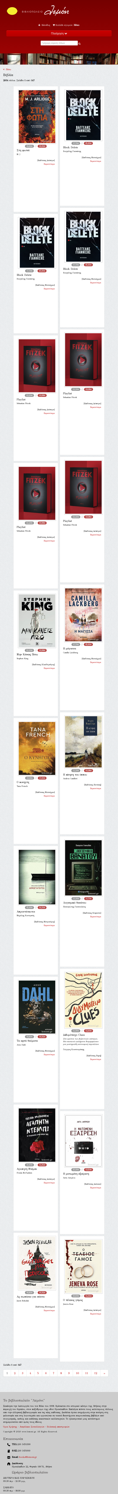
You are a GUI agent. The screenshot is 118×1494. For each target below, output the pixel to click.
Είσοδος (45, 25)
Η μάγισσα (69, 648)
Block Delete (70, 147)
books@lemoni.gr (28, 1457)
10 (77, 1373)
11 (86, 1373)
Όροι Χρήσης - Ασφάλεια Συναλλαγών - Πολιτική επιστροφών (36, 1426)
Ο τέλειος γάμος (73, 1300)
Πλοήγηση (59, 33)
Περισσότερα (49, 164)
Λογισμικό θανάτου (74, 902)
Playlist (67, 393)
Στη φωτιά (23, 150)
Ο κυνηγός (23, 782)
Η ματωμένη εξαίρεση (76, 1173)
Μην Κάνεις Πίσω (27, 654)
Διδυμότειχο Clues (74, 1034)
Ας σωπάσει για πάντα (31, 1296)
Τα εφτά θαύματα (27, 1040)
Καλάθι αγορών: (66, 25)
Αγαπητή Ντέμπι (27, 1168)
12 (95, 1373)
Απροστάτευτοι (26, 911)
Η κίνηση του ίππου (75, 774)
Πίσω (7, 69)
